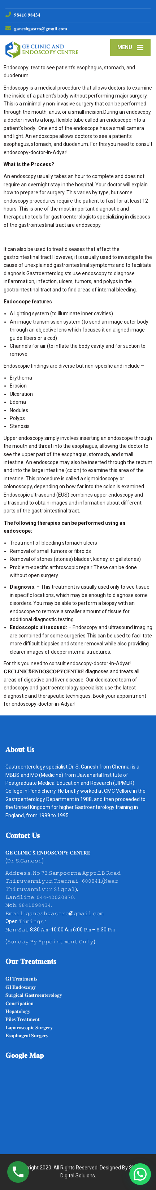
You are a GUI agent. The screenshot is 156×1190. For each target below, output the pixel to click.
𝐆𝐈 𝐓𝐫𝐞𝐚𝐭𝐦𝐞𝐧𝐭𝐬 (21, 979)
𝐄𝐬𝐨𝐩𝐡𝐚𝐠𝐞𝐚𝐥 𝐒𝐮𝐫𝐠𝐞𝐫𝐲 (26, 1035)
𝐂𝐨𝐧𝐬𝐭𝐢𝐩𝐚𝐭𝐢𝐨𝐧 (19, 1003)
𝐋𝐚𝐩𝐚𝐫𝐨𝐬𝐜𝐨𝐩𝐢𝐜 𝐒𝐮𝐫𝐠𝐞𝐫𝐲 (29, 1027)
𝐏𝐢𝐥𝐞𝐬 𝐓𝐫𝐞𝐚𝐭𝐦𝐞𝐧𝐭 (22, 1019)
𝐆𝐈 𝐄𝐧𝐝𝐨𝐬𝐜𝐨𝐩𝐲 (20, 987)
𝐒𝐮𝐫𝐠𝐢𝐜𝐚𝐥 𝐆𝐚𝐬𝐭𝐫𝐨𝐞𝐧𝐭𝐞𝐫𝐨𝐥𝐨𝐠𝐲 (33, 995)
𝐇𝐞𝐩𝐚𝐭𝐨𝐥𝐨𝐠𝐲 (17, 1011)
